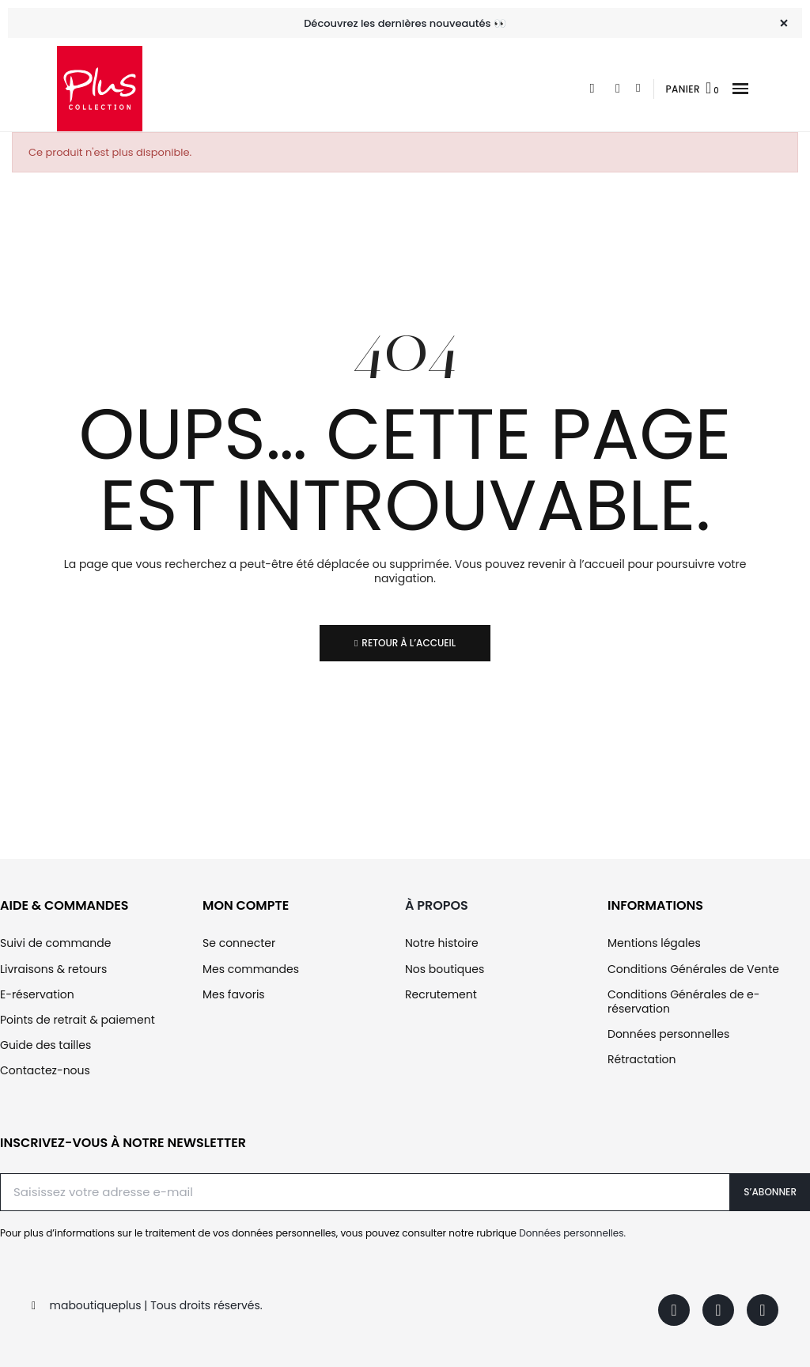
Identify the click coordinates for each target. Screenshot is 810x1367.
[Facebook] (674, 1310)
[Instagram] (718, 1310)
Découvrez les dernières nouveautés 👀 (405, 23)
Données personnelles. (572, 1233)
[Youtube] (762, 1310)
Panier (682, 89)
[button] (740, 89)
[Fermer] (784, 23)
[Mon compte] (637, 88)
